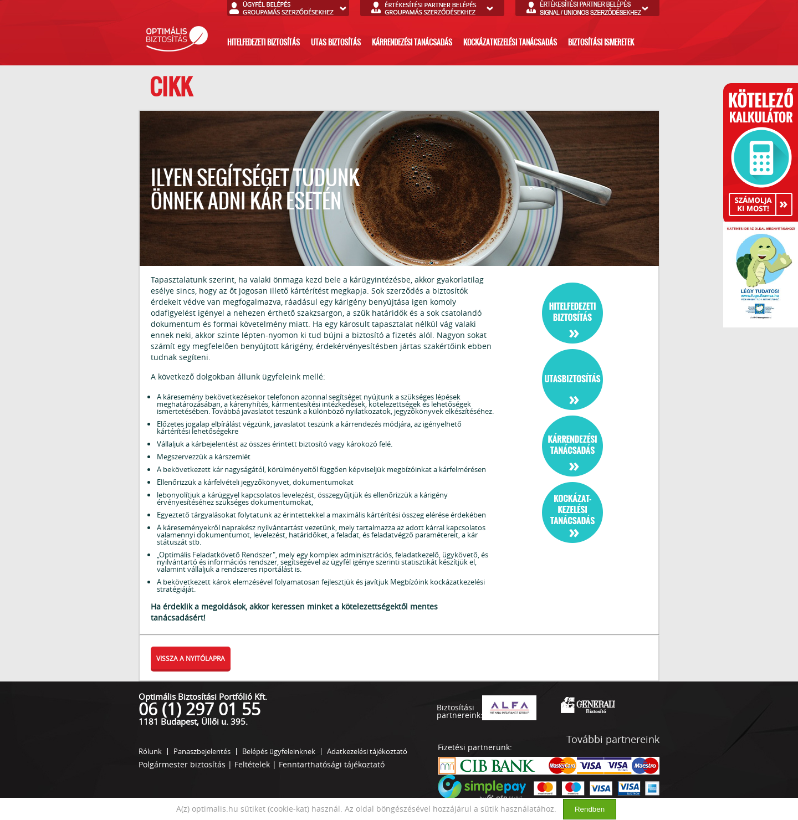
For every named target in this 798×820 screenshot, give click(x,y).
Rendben (590, 809)
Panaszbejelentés (202, 751)
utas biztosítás (336, 42)
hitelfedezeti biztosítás (263, 42)
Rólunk (150, 751)
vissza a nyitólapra (190, 658)
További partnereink (612, 739)
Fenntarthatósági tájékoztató (332, 764)
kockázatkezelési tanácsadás (510, 42)
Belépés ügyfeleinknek (278, 751)
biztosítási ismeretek (601, 42)
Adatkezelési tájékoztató (367, 751)
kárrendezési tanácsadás (412, 42)
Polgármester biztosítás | (185, 764)
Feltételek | (255, 764)
